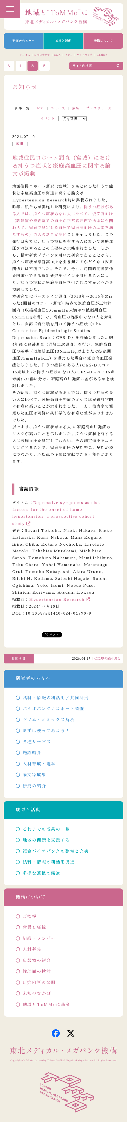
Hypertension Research (57, 599)
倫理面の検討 (37, 971)
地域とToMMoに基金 (46, 1005)
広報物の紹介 (37, 961)
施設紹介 (32, 753)
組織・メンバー (39, 939)
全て (40, 108)
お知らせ (18, 658)
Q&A (57, 55)
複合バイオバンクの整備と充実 (56, 851)
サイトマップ (85, 55)
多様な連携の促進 (42, 873)
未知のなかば (37, 993)
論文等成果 (34, 775)
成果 (76, 108)
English (102, 55)
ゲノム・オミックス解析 (49, 720)
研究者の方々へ (23, 40)
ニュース (58, 108)
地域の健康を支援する (46, 840)
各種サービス (37, 742)
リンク (69, 55)
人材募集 (32, 949)
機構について (103, 40)
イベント (48, 118)
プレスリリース (99, 108)
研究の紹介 (34, 786)
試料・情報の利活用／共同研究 (56, 698)
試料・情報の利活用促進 (49, 862)
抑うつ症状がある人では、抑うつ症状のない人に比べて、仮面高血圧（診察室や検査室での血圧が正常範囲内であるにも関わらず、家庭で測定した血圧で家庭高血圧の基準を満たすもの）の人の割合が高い (62, 220)
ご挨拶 (30, 916)
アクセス (24, 55)
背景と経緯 (34, 927)
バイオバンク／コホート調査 (53, 709)
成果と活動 (63, 40)
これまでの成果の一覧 (46, 829)
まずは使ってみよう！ (46, 731)
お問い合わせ (42, 55)
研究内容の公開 (39, 983)
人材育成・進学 (39, 764)
